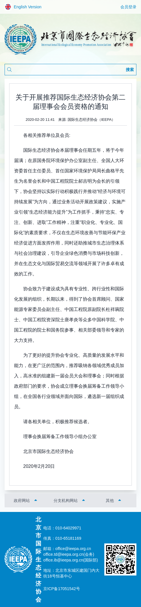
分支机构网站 (66, 500)
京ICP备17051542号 (61, 588)
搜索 (130, 69)
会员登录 (128, 7)
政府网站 (22, 500)
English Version (23, 6)
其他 (110, 500)
